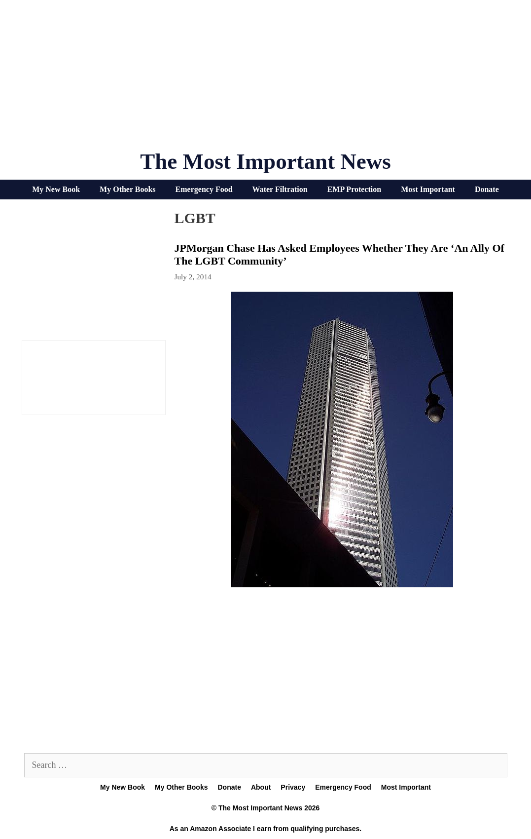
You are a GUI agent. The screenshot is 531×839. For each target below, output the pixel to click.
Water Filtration (280, 189)
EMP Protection (354, 189)
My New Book (56, 189)
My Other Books (127, 189)
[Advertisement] (265, 79)
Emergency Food (204, 189)
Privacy (293, 787)
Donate (487, 189)
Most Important (428, 189)
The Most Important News (265, 161)
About (261, 787)
